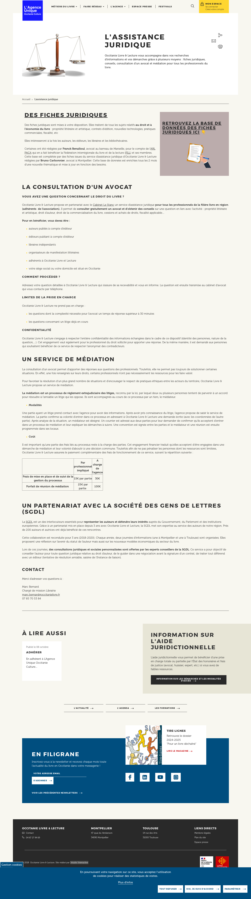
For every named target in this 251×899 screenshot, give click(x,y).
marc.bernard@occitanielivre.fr (41, 594)
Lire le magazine (177, 751)
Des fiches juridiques (66, 114)
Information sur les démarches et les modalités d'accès (188, 680)
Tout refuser (168, 891)
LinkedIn (145, 777)
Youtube (160, 777)
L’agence (118, 6)
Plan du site (200, 837)
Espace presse (142, 6)
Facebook (130, 777)
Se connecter (211, 6)
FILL (128, 152)
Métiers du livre (64, 6)
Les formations (165, 708)
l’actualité (81, 708)
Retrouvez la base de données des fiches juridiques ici (191, 128)
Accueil (26, 99)
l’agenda (123, 708)
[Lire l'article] (42, 661)
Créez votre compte (214, 9)
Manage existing (66, 780)
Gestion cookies (11, 866)
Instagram (176, 777)
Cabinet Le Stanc (103, 204)
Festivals (165, 6)
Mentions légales (202, 833)
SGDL (29, 521)
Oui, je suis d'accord (200, 891)
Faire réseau (94, 6)
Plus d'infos (125, 884)
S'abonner (40, 780)
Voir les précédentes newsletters (55, 793)
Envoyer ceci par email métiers (220, 41)
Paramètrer (233, 891)
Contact (30, 833)
